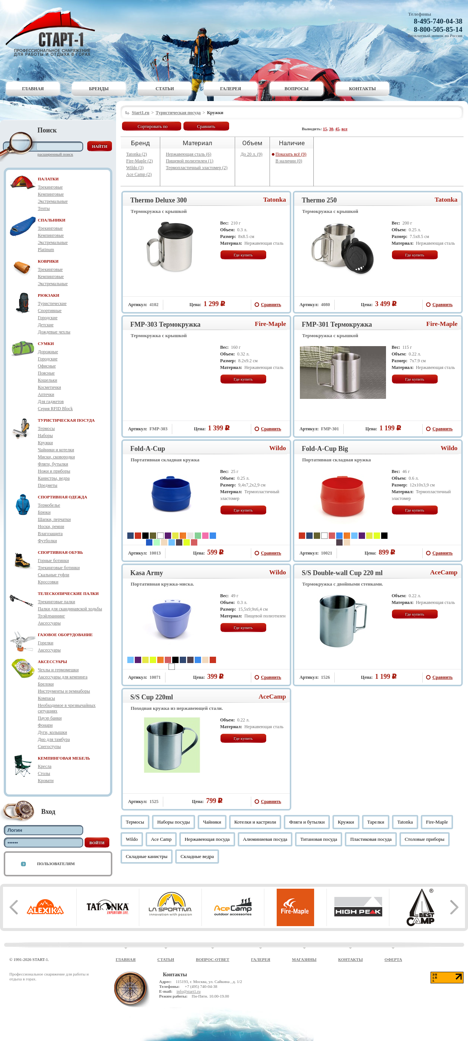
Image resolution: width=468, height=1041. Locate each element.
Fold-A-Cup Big (325, 448)
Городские (48, 317)
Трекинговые (50, 187)
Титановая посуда (318, 839)
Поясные (46, 373)
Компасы (46, 698)
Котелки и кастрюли (255, 822)
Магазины (304, 959)
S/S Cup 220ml (151, 697)
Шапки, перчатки (54, 519)
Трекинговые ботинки (59, 567)
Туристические (52, 303)
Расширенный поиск (55, 154)
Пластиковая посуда (371, 839)
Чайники (212, 822)
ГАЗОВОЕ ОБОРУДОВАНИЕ (65, 634)
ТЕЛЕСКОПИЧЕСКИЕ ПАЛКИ (68, 593)
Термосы (46, 428)
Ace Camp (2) (139, 174)
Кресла (44, 766)
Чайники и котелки (56, 449)
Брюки (44, 512)
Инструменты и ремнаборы (64, 691)
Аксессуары (49, 623)
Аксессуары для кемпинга (63, 677)
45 (337, 128)
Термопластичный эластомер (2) (197, 167)
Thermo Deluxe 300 (158, 200)
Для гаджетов (51, 401)
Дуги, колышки (52, 732)
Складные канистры (146, 856)
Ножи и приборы (54, 471)
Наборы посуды (173, 822)
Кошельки (47, 380)
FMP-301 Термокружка (337, 324)
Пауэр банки (50, 718)
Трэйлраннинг (51, 616)
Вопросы (297, 88)
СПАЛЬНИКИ (52, 220)
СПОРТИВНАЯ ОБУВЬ (60, 552)
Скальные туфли (53, 574)
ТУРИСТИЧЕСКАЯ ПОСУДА (66, 420)
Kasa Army (146, 573)
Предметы (47, 485)
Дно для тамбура (54, 739)
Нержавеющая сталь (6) (188, 154)
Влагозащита (50, 533)
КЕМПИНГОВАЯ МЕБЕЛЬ (64, 758)
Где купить (243, 255)
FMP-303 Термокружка (165, 324)
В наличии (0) (289, 161)
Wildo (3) (135, 167)
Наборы (45, 435)
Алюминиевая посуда (265, 839)
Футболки (47, 540)
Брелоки (46, 684)
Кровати (46, 780)
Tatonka (274, 199)
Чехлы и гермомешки (58, 669)
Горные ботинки (53, 560)
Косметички (49, 387)
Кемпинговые (51, 194)
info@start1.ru (188, 991)
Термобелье (49, 505)
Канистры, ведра (54, 478)
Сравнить (206, 126)
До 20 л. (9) (251, 154)
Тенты (44, 208)
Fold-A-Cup (147, 448)
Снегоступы (49, 746)
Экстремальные (53, 201)
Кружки (45, 442)
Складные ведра (197, 856)
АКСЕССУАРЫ (52, 661)
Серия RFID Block (55, 408)
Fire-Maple (270, 323)
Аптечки (46, 394)
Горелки (45, 642)
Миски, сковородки (56, 457)
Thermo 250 (319, 200)
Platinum (46, 249)
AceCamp (444, 572)
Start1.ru (140, 112)
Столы (44, 773)
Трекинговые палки (56, 601)
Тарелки (375, 822)
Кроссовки (48, 581)
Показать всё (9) (291, 154)
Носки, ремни (51, 526)
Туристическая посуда (178, 112)
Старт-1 (53, 32)
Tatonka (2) (136, 154)
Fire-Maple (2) (139, 161)
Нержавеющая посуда (207, 839)
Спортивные (49, 310)
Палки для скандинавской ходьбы (70, 608)
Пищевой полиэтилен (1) (189, 161)
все (344, 128)
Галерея (230, 88)
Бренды (99, 88)
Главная (33, 88)
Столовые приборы (424, 839)
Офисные (47, 366)
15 (325, 128)
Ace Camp (161, 839)
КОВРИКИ (48, 261)
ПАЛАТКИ (48, 179)
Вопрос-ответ (212, 959)
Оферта (393, 959)
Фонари (45, 725)
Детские (46, 324)
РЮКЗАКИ (48, 295)
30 (331, 128)
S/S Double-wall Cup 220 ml (342, 573)
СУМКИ (46, 343)
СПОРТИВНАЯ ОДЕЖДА (62, 497)
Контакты (362, 88)
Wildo (277, 448)
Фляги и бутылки (307, 822)
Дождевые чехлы (54, 332)
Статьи (165, 88)
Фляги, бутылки (53, 464)
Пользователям (56, 863)
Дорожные (48, 351)
